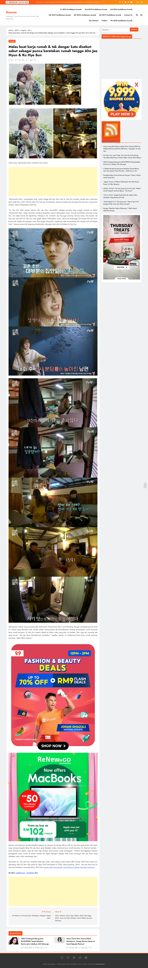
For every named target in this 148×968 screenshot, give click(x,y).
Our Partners (94, 20)
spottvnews (20, 873)
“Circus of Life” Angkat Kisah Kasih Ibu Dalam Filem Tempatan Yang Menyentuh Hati (120, 196)
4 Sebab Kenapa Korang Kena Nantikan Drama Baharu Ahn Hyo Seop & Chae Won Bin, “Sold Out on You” (121, 169)
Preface (104, 20)
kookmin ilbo (32, 873)
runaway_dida (27, 948)
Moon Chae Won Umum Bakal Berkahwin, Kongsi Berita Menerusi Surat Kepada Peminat (80, 941)
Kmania (11, 12)
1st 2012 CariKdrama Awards (71, 9)
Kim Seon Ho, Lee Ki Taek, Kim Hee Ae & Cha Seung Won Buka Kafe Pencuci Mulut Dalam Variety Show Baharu (67, 2)
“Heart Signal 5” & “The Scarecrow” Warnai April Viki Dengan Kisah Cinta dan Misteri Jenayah (121, 203)
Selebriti (12, 41)
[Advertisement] (53, 181)
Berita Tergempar (110, 140)
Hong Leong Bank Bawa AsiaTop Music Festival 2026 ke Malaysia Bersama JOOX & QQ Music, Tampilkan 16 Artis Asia (122, 148)
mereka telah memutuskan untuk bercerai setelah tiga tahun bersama (68, 867)
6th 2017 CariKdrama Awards (110, 15)
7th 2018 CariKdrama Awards (121, 20)
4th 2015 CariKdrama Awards (60, 15)
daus (12, 60)
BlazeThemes (101, 964)
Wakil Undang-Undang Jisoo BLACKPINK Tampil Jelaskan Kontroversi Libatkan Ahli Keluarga (35, 941)
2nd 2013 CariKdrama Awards (96, 9)
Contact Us (128, 15)
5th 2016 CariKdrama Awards (85, 15)
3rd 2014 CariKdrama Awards (121, 9)
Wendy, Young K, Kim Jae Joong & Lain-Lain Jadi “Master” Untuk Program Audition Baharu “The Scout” (122, 189)
